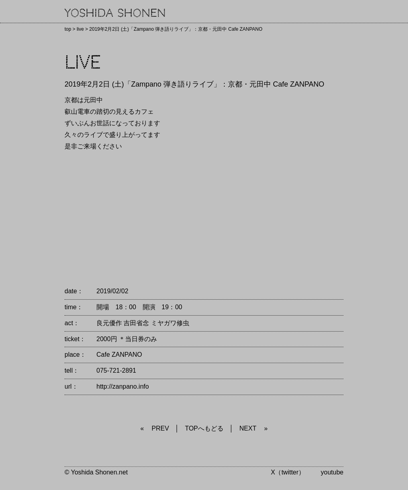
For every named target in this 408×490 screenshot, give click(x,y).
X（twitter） (288, 472)
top (68, 29)
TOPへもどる (204, 428)
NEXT (248, 428)
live (80, 29)
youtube (332, 472)
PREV (160, 428)
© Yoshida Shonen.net (96, 472)
